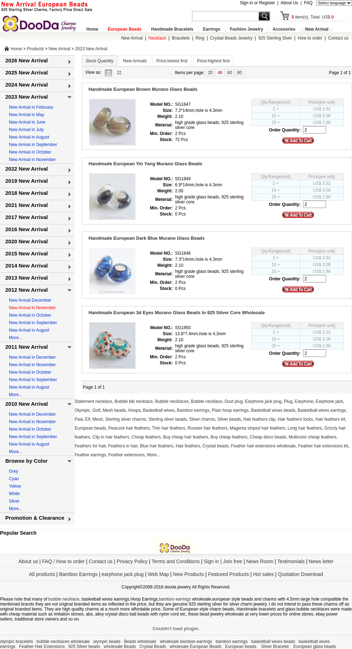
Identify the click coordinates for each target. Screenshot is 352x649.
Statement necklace (93, 401)
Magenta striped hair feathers (257, 428)
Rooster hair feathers (207, 428)
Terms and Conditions (175, 561)
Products (35, 48)
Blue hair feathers (156, 445)
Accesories (284, 29)
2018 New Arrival (26, 193)
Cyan (14, 478)
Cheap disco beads (268, 437)
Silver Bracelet (275, 646)
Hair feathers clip (259, 419)
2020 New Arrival (26, 241)
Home (92, 29)
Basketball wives (159, 410)
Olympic (82, 410)
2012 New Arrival (26, 290)
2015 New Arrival (26, 253)
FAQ (308, 2)
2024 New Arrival (26, 85)
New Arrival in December (32, 357)
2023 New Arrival (91, 48)
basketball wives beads (273, 641)
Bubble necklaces (171, 401)
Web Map (158, 574)
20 (210, 72)
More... (15, 337)
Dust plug (234, 401)
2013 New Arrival (26, 278)
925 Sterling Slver (275, 38)
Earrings (211, 29)
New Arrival (317, 29)
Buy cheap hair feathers (185, 437)
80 (239, 72)
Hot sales (263, 574)
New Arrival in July (26, 129)
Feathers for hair (90, 445)
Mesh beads (114, 410)
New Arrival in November (32, 159)
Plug (288, 401)
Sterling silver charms (125, 419)
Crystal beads (216, 445)
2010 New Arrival (26, 404)
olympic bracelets (16, 641)
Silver (14, 501)
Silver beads (229, 419)
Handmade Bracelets (172, 29)
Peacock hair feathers (129, 428)
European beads (90, 428)
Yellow (15, 486)
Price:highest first (213, 60)
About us (28, 561)
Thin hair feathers (168, 428)
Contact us (338, 38)
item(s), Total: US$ (313, 17)
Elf (87, 419)
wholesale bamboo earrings (186, 641)
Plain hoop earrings (230, 410)
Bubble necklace (206, 401)
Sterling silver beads (167, 419)
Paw (79, 419)
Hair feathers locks (295, 419)
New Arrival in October (30, 152)
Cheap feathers (146, 437)
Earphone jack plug (263, 401)
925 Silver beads (84, 646)
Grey (13, 471)
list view (110, 72)
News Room (260, 561)
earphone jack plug (123, 574)
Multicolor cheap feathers (312, 437)
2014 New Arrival (26, 266)
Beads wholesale (140, 641)
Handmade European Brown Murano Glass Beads (143, 89)
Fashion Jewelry (246, 29)
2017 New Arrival (26, 217)
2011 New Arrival (26, 347)
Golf (96, 410)
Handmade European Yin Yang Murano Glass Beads (145, 163)
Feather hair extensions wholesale (263, 445)
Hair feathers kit (330, 419)
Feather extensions (126, 454)
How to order (310, 38)
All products (42, 574)
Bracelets (181, 38)
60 (229, 72)
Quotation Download (300, 574)
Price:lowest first (171, 60)
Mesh (97, 419)
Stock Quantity (99, 60)
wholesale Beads (120, 646)
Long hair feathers (305, 428)
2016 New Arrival (26, 229)
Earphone (304, 401)
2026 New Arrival (26, 60)
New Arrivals (135, 60)
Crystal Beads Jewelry (231, 38)
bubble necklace (63, 599)
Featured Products (228, 574)
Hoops (134, 410)
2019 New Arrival (26, 181)
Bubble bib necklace (133, 401)
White (14, 493)
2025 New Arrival (26, 72)
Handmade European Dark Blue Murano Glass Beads (147, 238)
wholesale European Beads (196, 646)
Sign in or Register (257, 2)
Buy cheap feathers (228, 437)
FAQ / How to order (63, 561)
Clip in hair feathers (110, 437)
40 (220, 72)
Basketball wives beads (273, 410)
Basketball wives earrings (322, 410)
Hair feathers (188, 445)
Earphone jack (329, 401)
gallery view (120, 72)
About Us (289, 2)
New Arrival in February (31, 107)
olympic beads (107, 641)
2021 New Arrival (26, 205)
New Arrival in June (27, 122)
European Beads (125, 29)
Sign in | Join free (223, 561)
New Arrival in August (29, 137)
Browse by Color (26, 461)
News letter (321, 561)
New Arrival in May (26, 114)
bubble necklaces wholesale (63, 641)
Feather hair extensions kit (323, 445)
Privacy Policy (132, 561)
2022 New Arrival (26, 169)
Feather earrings (90, 454)
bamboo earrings (175, 599)
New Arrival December (30, 300)
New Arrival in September (33, 144)
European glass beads (314, 646)
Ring (200, 38)
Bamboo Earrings (78, 574)
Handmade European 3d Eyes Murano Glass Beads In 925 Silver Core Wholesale (177, 312)
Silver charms (202, 419)
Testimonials (291, 561)
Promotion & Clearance (34, 518)
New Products (188, 574)
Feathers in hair (123, 445)
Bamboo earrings (193, 410)
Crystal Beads (152, 646)
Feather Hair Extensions (42, 646)
